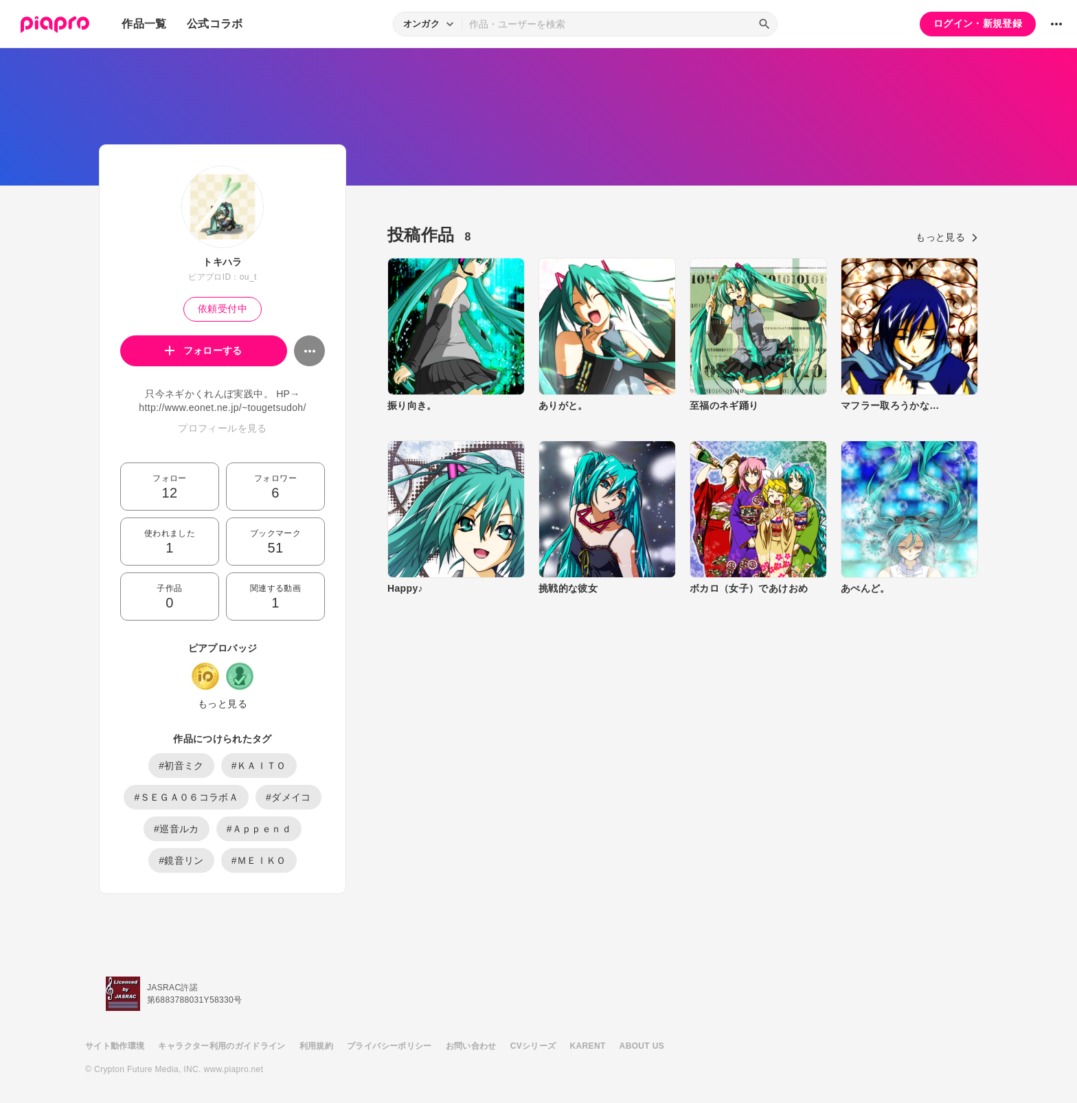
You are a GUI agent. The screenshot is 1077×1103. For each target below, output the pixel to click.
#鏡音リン (181, 860)
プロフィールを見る (222, 428)
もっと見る (222, 703)
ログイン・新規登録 (977, 23)
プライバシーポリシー (389, 1046)
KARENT (588, 1046)
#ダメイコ (288, 797)
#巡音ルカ (176, 828)
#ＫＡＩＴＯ (258, 765)
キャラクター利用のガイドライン (221, 1046)
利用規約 (316, 1046)
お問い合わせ (471, 1046)
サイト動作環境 (114, 1046)
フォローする (203, 350)
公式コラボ (215, 24)
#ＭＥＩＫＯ (258, 860)
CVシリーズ (533, 1046)
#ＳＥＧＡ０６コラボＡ (186, 797)
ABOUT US (642, 1046)
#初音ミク (181, 765)
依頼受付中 (222, 308)
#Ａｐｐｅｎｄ (259, 828)
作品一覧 (144, 24)
